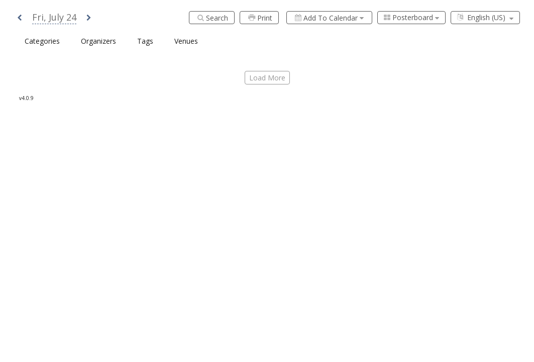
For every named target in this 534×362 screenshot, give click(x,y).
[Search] (212, 17)
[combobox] (411, 18)
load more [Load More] (267, 77)
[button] (19, 18)
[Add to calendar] (329, 17)
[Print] (259, 17)
